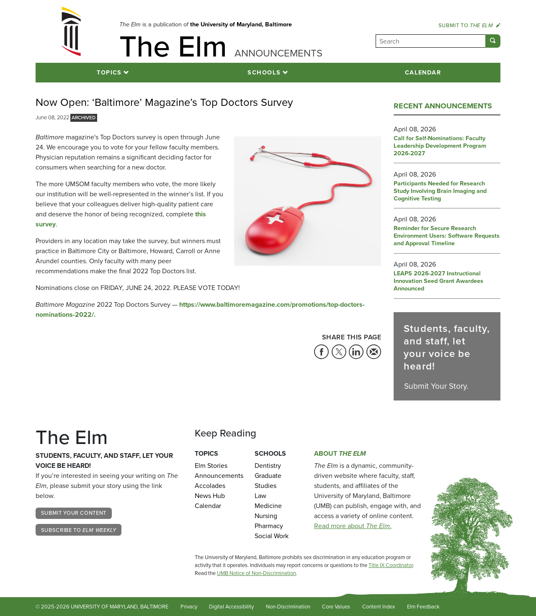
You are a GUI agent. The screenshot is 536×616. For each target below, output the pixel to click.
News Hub (210, 496)
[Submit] (492, 41)
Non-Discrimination (288, 607)
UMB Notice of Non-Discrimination (256, 573)
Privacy (188, 607)
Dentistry (268, 465)
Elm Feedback (423, 607)
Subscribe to (78, 530)
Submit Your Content (73, 513)
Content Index (378, 607)
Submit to (469, 25)
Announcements (218, 475)
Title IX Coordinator (390, 565)
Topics (109, 72)
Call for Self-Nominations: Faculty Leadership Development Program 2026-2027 (440, 146)
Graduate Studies (268, 480)
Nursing (266, 516)
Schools (264, 72)
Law (260, 496)
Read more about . (353, 526)
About (340, 453)
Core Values (336, 607)
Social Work (272, 536)
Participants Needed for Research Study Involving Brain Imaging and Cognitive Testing (440, 191)
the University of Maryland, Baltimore (241, 24)
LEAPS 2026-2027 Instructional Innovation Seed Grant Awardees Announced (438, 281)
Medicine (268, 506)
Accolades (210, 485)
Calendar (423, 72)
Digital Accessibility (231, 607)
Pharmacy (269, 526)
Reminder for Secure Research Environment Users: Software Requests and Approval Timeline (447, 236)
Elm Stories (211, 465)
